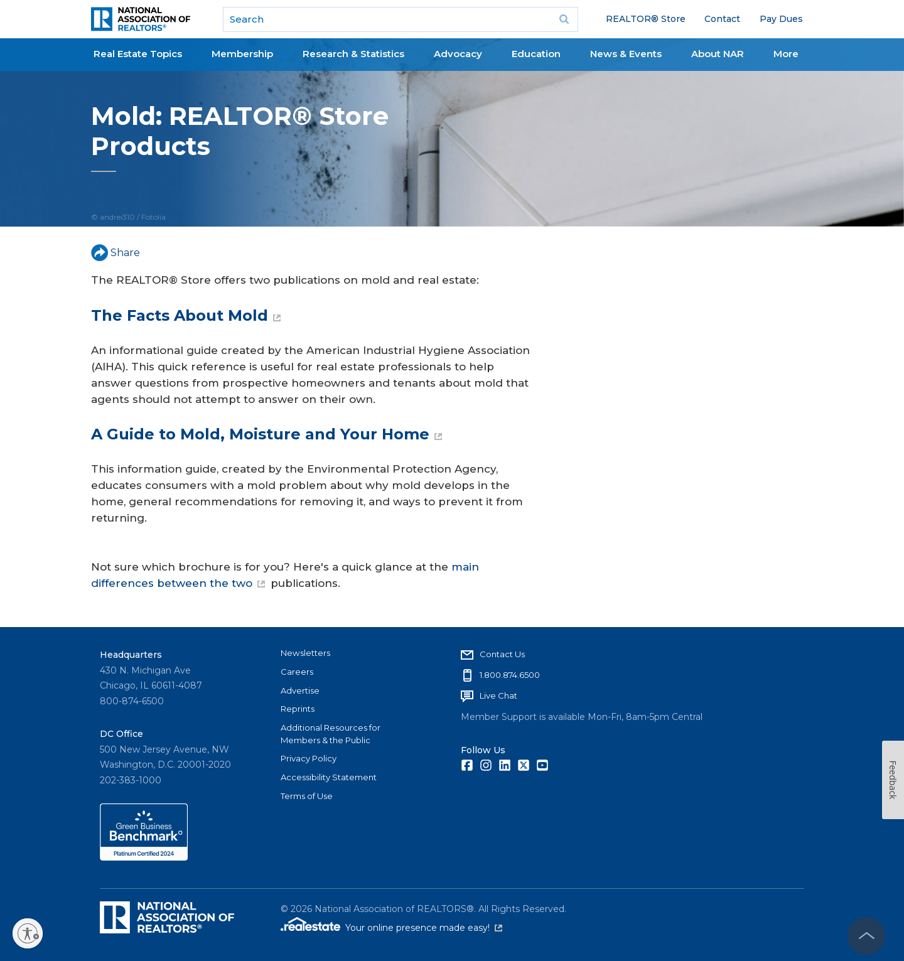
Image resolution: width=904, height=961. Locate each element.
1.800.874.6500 (510, 675)
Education (536, 54)
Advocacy (458, 54)
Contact (722, 18)
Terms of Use (307, 796)
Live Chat (498, 695)
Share (115, 252)
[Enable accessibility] (28, 933)
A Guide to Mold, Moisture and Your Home (266, 434)
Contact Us (502, 654)
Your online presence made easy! (423, 927)
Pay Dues (781, 18)
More (786, 54)
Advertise (300, 690)
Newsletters (305, 653)
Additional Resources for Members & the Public (330, 733)
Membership (242, 54)
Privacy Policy (308, 758)
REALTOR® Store (646, 18)
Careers (297, 672)
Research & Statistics (353, 54)
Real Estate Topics (138, 54)
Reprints (298, 709)
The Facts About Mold (186, 315)
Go (564, 19)
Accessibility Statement (329, 777)
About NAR (717, 54)
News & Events (626, 54)
